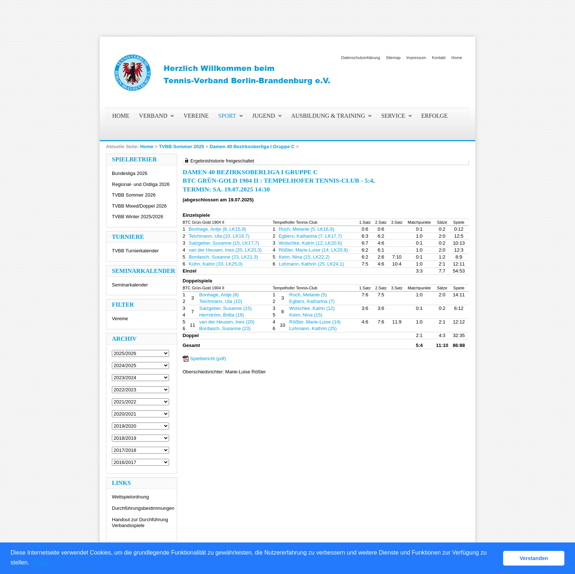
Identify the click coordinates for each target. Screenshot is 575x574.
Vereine (120, 318)
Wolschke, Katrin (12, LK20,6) (310, 243)
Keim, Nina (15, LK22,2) (304, 257)
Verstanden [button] (534, 558)
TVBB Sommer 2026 (133, 195)
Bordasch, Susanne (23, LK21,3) (223, 257)
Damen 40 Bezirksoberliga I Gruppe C (252, 146)
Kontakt (439, 57)
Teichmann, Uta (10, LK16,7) (219, 236)
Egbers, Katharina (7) (312, 301)
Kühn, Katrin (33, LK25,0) (216, 264)
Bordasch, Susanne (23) (224, 328)
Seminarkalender (130, 285)
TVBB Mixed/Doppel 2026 (139, 206)
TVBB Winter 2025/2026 (137, 216)
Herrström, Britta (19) (221, 315)
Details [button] (41, 562)
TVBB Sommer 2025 (181, 146)
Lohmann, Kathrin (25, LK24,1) (311, 264)
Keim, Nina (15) (305, 315)
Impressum (416, 57)
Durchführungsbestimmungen (143, 508)
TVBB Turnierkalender (135, 250)
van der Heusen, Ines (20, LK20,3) (225, 250)
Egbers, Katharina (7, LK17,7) (310, 236)
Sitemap (393, 57)
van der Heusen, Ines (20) (226, 322)
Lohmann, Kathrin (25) (313, 328)
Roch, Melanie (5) (308, 294)
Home (456, 57)
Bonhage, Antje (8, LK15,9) (217, 229)
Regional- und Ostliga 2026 (141, 184)
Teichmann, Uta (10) (220, 301)
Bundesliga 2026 (129, 173)
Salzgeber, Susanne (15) (225, 308)
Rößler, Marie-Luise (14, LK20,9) (313, 250)
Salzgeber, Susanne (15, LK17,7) (224, 243)
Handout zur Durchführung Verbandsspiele (140, 522)
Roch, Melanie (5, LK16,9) (306, 229)
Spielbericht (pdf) (208, 358)
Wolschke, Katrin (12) (312, 308)
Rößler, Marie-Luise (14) (315, 322)
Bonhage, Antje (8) (219, 294)
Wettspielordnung (130, 497)
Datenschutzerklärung (360, 57)
